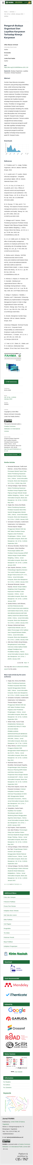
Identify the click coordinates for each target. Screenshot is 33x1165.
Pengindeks (7, 928)
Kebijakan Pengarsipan (10, 946)
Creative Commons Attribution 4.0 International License (12, 429)
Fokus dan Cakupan (10, 897)
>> (21, 884)
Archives (12, 11)
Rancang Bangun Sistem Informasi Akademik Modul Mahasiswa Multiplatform (18, 871)
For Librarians (7, 1087)
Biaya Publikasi (8, 942)
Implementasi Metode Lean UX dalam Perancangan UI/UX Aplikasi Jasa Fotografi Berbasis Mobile (18, 630)
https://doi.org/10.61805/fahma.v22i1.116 (16, 67)
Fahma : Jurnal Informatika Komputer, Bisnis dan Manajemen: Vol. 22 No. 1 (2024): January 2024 (18, 579)
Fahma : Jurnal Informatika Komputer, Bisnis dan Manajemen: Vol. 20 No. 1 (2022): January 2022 (18, 620)
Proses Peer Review (10, 906)
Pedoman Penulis (9, 937)
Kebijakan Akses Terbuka (11, 910)
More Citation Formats (11, 454)
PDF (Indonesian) (12, 381)
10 (18, 884)
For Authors (6, 1084)
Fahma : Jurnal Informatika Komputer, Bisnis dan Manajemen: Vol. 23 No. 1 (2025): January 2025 (18, 517)
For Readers (7, 1082)
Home (5, 11)
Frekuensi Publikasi (9, 901)
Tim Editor (7, 933)
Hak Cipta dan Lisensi (10, 915)
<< (5, 884)
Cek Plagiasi (7, 924)
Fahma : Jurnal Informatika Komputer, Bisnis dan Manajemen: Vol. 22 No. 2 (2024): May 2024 (18, 481)
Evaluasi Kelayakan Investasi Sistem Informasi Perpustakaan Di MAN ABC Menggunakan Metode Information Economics (17, 793)
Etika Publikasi (8, 919)
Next (25, 662)
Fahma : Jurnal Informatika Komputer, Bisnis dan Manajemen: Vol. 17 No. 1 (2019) (17, 741)
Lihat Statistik (18, 1072)
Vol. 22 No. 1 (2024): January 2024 (13, 14)
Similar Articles (9, 462)
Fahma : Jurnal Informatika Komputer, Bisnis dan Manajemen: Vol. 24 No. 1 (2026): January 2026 (18, 637)
